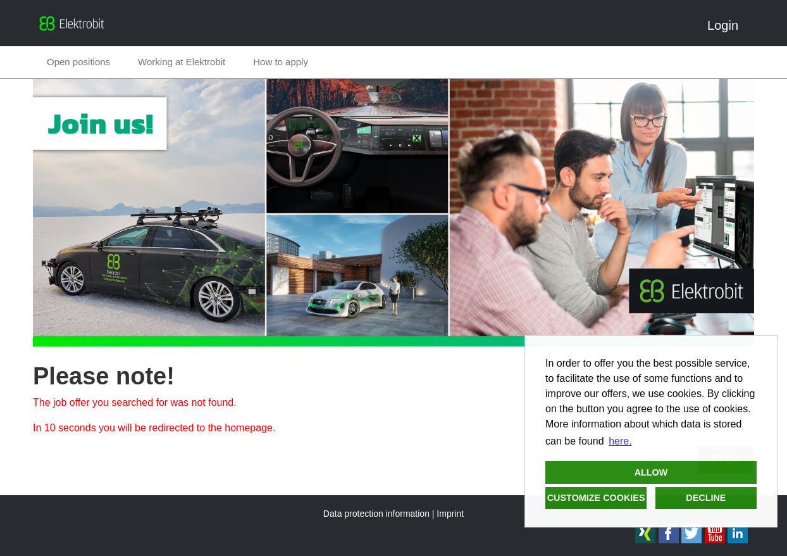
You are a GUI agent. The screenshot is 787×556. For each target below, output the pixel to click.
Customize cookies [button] (596, 498)
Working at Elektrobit (181, 61)
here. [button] (620, 441)
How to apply (280, 61)
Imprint (450, 514)
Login (727, 25)
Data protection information (376, 514)
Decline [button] (706, 498)
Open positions (78, 61)
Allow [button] (651, 472)
